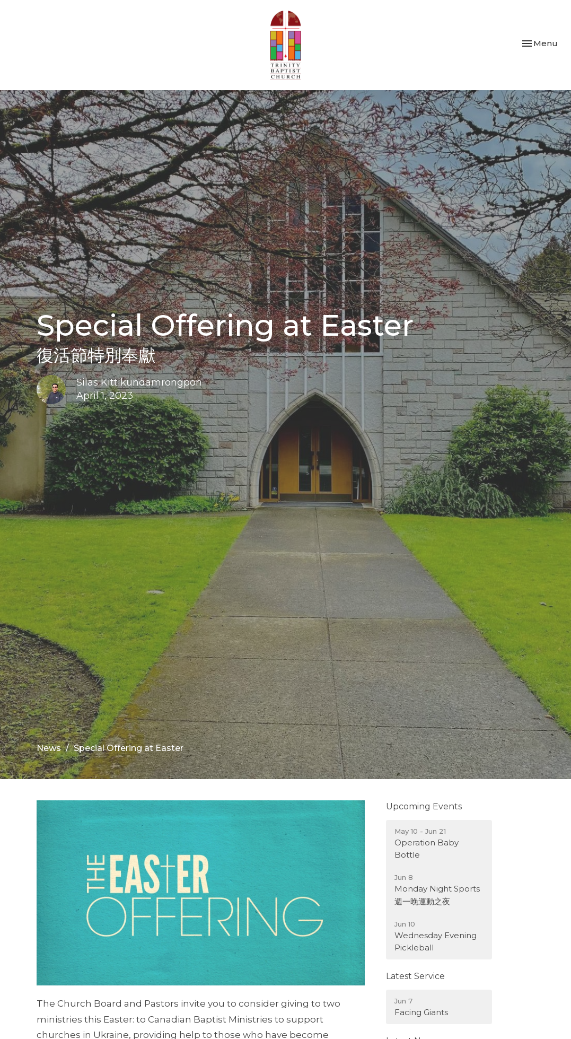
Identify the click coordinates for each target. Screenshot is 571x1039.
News (49, 748)
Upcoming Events (424, 806)
